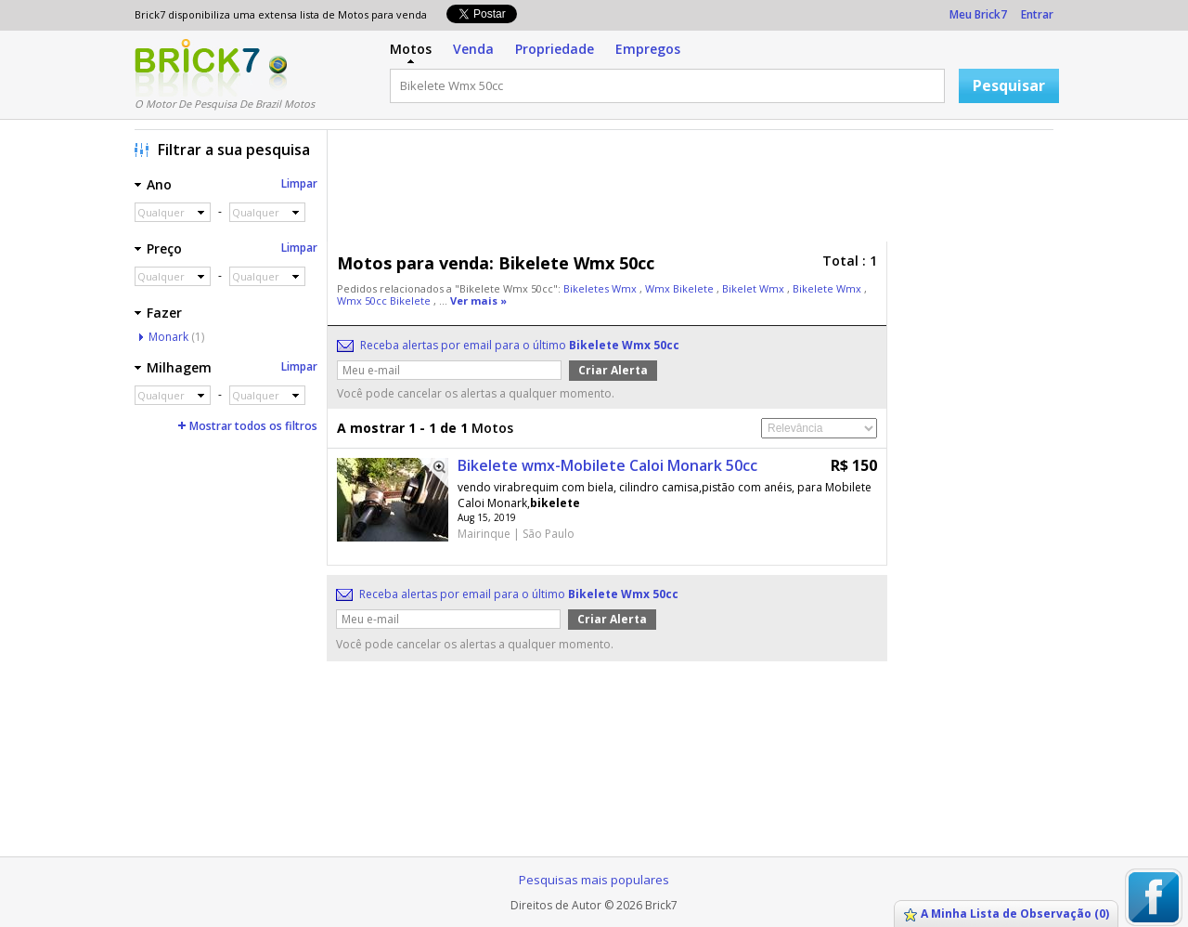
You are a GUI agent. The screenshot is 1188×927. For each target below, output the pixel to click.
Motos (411, 49)
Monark (168, 337)
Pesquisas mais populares (594, 879)
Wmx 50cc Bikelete (385, 300)
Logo (197, 68)
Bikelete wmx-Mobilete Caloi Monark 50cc (607, 465)
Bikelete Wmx (828, 288)
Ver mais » (478, 300)
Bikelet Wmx (754, 288)
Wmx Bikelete (681, 288)
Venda (473, 49)
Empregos (647, 49)
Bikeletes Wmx (601, 288)
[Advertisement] (695, 190)
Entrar (1037, 14)
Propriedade (554, 49)
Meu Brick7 (978, 14)
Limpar (299, 183)
